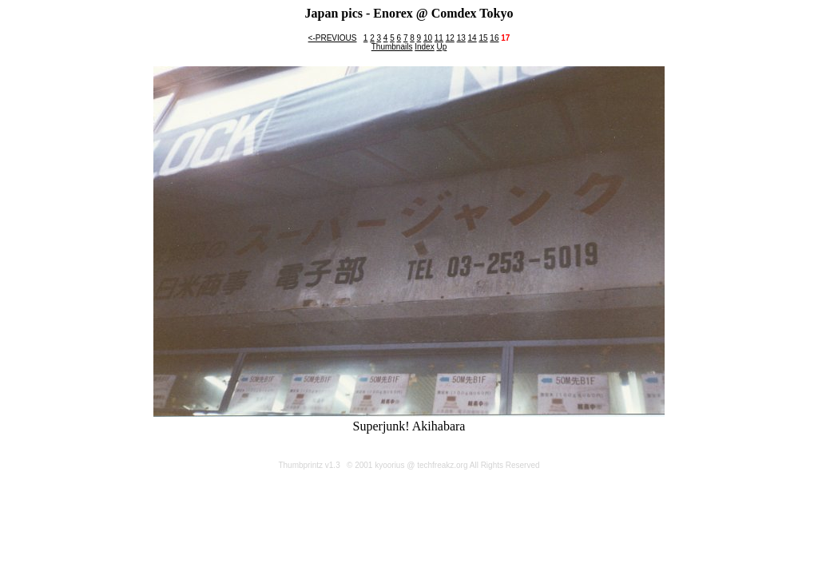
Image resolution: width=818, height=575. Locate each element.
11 (439, 38)
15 (482, 38)
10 (427, 38)
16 (494, 38)
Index (424, 46)
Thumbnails (392, 46)
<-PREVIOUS (332, 38)
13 (461, 38)
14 (472, 38)
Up (441, 46)
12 (450, 38)
